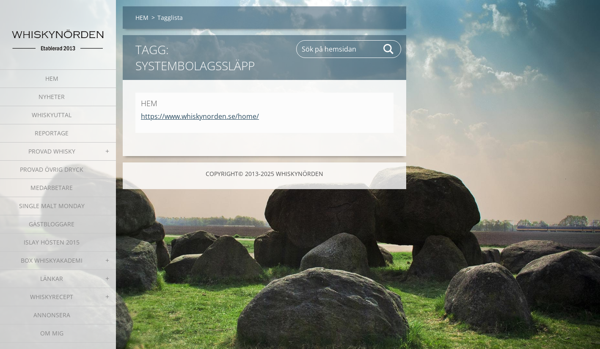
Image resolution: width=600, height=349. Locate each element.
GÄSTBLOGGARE (51, 224)
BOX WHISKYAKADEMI (52, 260)
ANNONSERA (51, 315)
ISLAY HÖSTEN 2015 (52, 242)
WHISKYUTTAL (52, 115)
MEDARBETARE (51, 188)
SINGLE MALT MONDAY (52, 206)
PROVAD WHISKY (51, 151)
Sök (388, 49)
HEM (51, 78)
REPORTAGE (52, 133)
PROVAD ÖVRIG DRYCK (51, 169)
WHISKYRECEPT (51, 297)
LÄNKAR (51, 279)
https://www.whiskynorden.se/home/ (200, 116)
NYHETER (52, 97)
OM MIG (51, 333)
